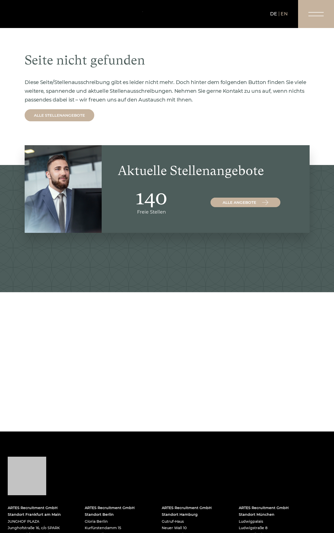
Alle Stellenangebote (59, 115)
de (273, 14)
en (284, 14)
